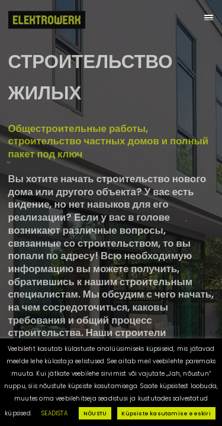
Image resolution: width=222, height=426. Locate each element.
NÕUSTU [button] (95, 413)
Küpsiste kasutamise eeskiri (165, 413)
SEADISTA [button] (54, 413)
